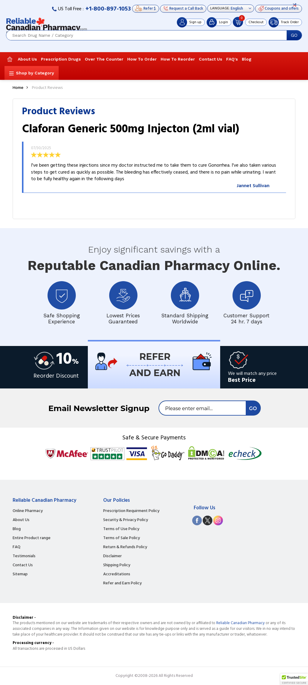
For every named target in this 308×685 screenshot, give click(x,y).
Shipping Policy (116, 565)
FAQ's (232, 59)
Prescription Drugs (61, 59)
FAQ (16, 547)
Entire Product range (32, 538)
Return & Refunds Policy (125, 547)
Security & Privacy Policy (125, 520)
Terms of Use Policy (121, 529)
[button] (294, 679)
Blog (246, 59)
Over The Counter (104, 59)
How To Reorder (178, 59)
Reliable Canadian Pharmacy (240, 623)
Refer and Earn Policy (122, 583)
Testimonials (24, 556)
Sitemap (20, 574)
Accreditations (116, 574)
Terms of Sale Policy (121, 538)
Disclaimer (112, 556)
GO (294, 35)
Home (18, 87)
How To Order (142, 59)
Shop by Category (35, 73)
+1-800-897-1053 (108, 9)
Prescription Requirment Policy (131, 511)
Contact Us (210, 59)
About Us (27, 59)
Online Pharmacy (28, 511)
